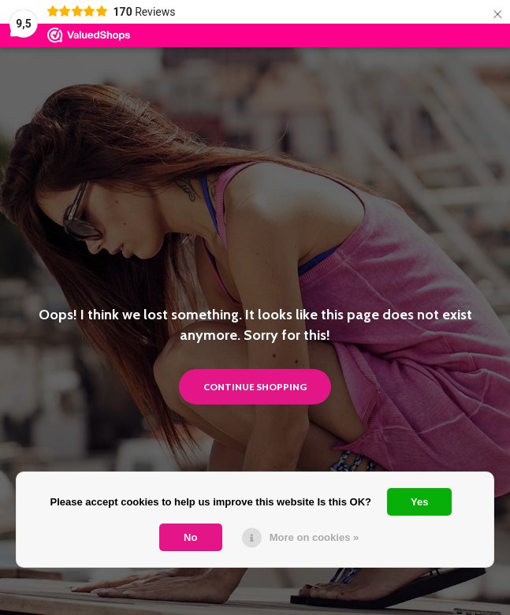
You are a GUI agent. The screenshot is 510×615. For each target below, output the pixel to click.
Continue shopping (255, 387)
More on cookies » (314, 537)
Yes (419, 502)
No (190, 537)
